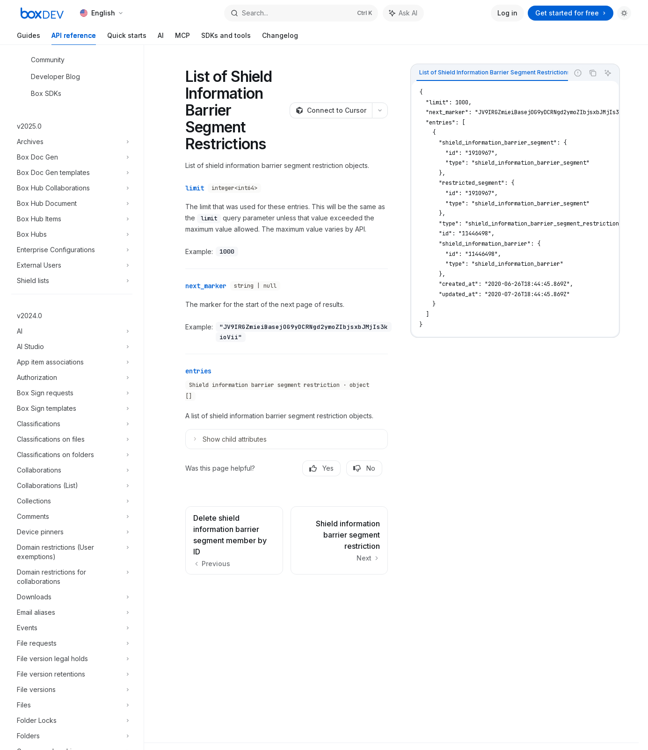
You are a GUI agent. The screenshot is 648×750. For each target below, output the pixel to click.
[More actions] (380, 110)
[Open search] (301, 13)
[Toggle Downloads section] (71, 597)
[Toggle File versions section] (71, 689)
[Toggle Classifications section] (71, 423)
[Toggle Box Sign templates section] (71, 408)
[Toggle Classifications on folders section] (71, 454)
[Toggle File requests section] (71, 643)
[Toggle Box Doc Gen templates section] (71, 172)
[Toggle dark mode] (624, 13)
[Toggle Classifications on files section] (71, 439)
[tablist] (490, 73)
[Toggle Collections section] (71, 501)
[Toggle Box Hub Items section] (71, 218)
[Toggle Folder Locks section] (71, 720)
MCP (182, 38)
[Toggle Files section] (71, 705)
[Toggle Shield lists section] (71, 280)
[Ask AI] (608, 73)
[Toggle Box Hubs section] (71, 234)
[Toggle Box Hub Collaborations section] (71, 188)
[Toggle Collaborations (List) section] (71, 485)
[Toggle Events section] (71, 627)
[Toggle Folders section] (71, 735)
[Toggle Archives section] (71, 141)
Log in (507, 13)
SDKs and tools (226, 38)
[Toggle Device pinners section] (71, 531)
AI (161, 38)
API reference (73, 38)
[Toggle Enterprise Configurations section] (71, 249)
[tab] (494, 72)
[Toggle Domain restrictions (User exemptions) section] (71, 552)
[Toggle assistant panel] (403, 13)
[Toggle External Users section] (71, 265)
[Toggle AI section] (71, 331)
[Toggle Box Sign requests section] (71, 393)
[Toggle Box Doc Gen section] (71, 157)
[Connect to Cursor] (331, 110)
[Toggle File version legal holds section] (71, 658)
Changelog (280, 38)
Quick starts (126, 38)
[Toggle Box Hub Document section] (71, 203)
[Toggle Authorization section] (71, 377)
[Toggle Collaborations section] (71, 470)
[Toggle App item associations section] (71, 362)
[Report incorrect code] (578, 73)
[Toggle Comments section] (71, 516)
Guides (28, 38)
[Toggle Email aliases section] (71, 612)
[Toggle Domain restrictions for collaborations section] (71, 577)
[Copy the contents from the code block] (593, 73)
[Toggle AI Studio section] (71, 346)
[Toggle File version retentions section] (71, 674)
